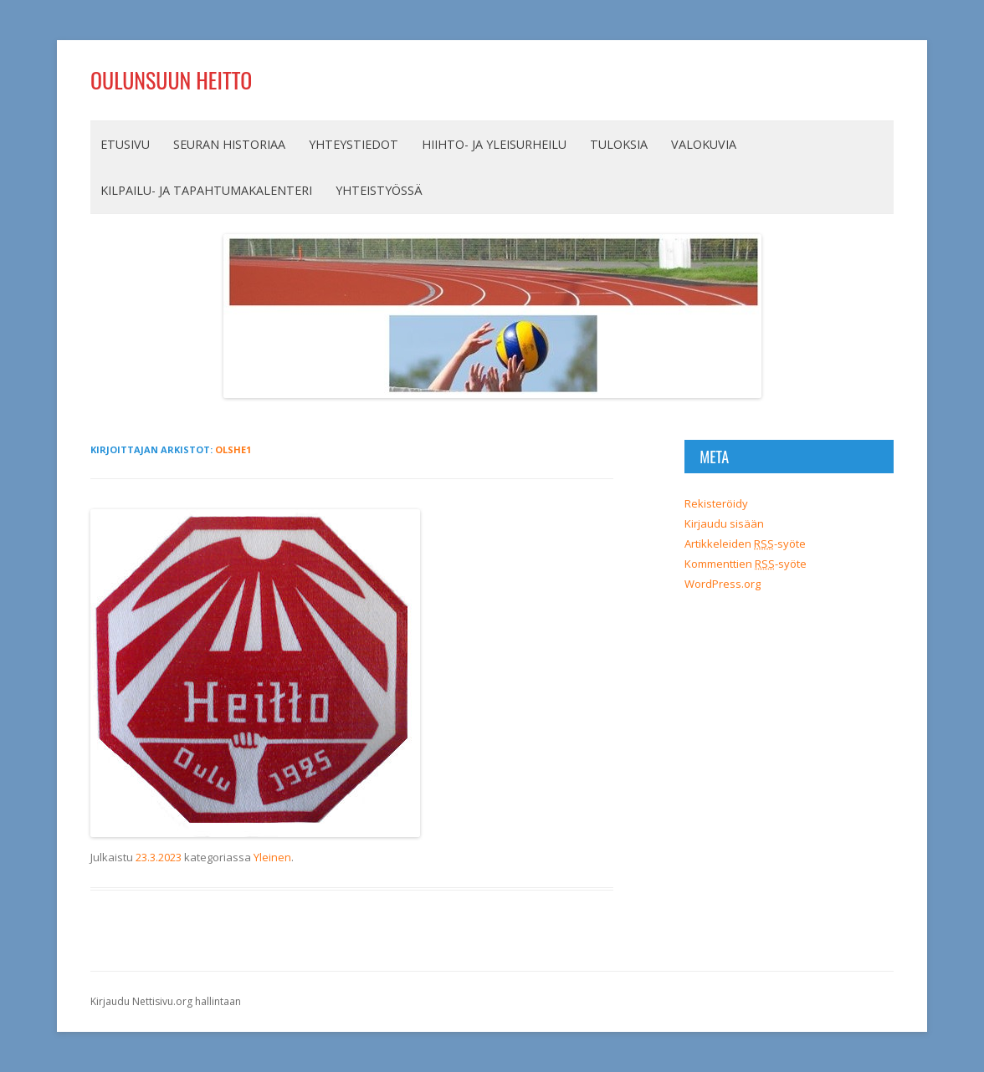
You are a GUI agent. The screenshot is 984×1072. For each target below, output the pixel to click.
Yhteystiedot (353, 144)
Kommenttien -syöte (745, 563)
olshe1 (233, 449)
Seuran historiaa (229, 144)
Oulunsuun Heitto (171, 80)
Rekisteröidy (716, 503)
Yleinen (272, 857)
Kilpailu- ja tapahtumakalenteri (206, 190)
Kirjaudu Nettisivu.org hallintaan (165, 1001)
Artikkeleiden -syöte (745, 543)
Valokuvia (703, 144)
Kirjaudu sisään (724, 523)
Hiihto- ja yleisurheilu (494, 144)
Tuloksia (619, 144)
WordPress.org (722, 583)
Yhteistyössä (379, 190)
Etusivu (125, 144)
